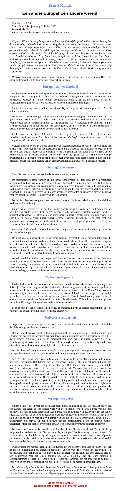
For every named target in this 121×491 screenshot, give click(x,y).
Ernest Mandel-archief (60, 483)
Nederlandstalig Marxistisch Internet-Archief (60, 486)
